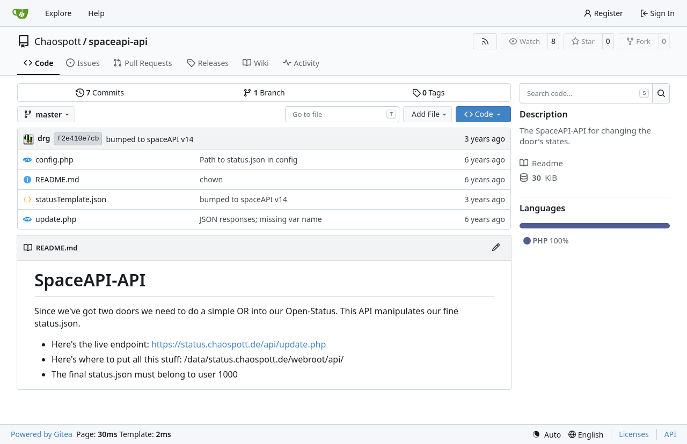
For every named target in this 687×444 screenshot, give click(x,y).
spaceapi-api (118, 41)
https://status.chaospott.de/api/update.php (238, 344)
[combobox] (342, 114)
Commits (100, 92)
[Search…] (661, 93)
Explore (58, 13)
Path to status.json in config (248, 159)
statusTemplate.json (70, 199)
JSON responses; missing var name (261, 219)
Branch (264, 92)
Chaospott (57, 41)
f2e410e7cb (78, 139)
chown (211, 179)
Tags (428, 92)
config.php (54, 159)
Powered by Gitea (41, 434)
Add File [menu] (430, 114)
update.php (55, 219)
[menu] (546, 435)
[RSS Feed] (485, 41)
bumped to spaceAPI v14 (149, 139)
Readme (541, 163)
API (670, 434)
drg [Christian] (44, 138)
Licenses (634, 434)
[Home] (20, 13)
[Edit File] (496, 248)
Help (96, 13)
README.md (57, 179)
